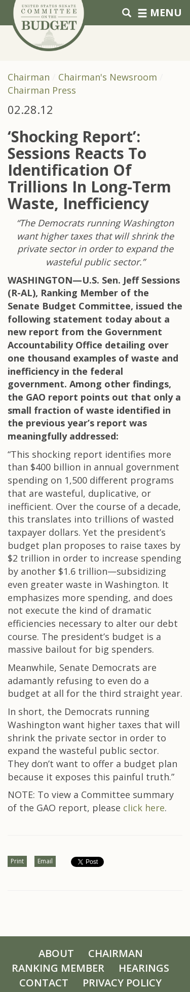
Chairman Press (42, 90)
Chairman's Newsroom (107, 77)
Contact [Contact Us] (43, 982)
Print (17, 861)
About (56, 953)
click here (144, 808)
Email (45, 861)
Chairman (29, 77)
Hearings (144, 968)
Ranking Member (58, 968)
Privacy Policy (122, 982)
